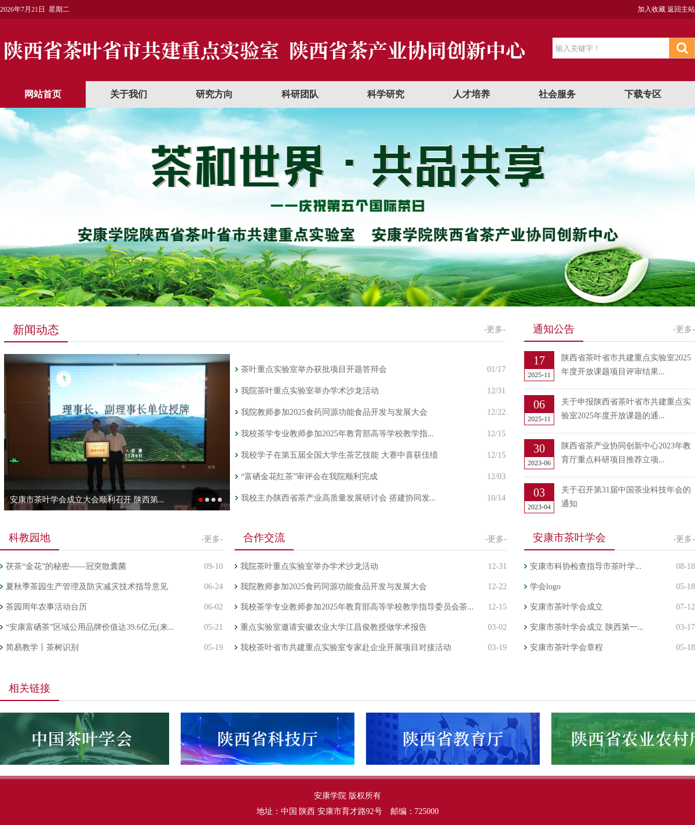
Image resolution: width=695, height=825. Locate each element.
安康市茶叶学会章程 (566, 647)
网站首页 (42, 94)
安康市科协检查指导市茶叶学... (586, 566)
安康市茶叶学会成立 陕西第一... (586, 627)
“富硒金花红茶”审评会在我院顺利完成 (309, 476)
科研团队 (300, 94)
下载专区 (642, 94)
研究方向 (214, 94)
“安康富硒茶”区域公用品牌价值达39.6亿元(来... (90, 627)
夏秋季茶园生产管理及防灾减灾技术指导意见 (87, 586)
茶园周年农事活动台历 (46, 607)
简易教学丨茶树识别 (42, 647)
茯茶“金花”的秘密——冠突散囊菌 (66, 566)
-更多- (495, 329)
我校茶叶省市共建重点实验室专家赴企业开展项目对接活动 (345, 647)
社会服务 (557, 94)
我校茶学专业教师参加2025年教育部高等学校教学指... (337, 433)
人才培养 (471, 94)
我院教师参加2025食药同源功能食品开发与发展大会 (334, 412)
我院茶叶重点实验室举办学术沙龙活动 (310, 390)
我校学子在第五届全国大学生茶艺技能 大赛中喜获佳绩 (339, 455)
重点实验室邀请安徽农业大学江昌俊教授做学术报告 (333, 627)
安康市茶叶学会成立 (566, 607)
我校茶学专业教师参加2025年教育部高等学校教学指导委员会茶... (357, 607)
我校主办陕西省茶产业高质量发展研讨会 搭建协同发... (338, 498)
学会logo (545, 586)
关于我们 (128, 94)
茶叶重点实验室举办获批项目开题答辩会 (314, 369)
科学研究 (385, 94)
